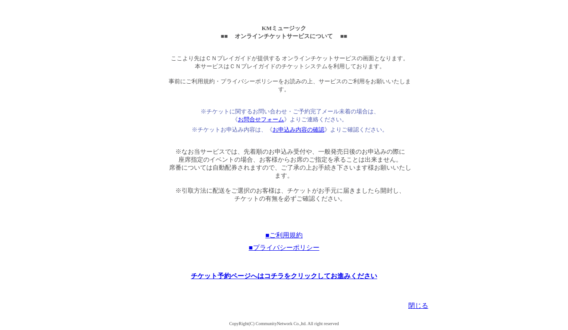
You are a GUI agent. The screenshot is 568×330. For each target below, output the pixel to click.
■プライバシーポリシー (283, 247)
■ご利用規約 (284, 235)
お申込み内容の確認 (298, 129)
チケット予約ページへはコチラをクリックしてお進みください (284, 276)
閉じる (418, 305)
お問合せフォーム (261, 119)
